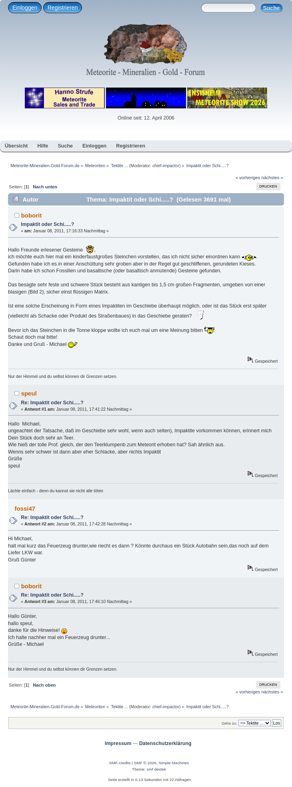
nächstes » (272, 177)
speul (29, 393)
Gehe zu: (229, 723)
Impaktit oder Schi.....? (47, 224)
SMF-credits (120, 763)
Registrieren (63, 7)
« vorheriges (248, 177)
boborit (31, 215)
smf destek (156, 769)
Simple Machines (173, 763)
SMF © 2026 (145, 763)
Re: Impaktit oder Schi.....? (52, 402)
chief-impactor (165, 165)
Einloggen (24, 7)
